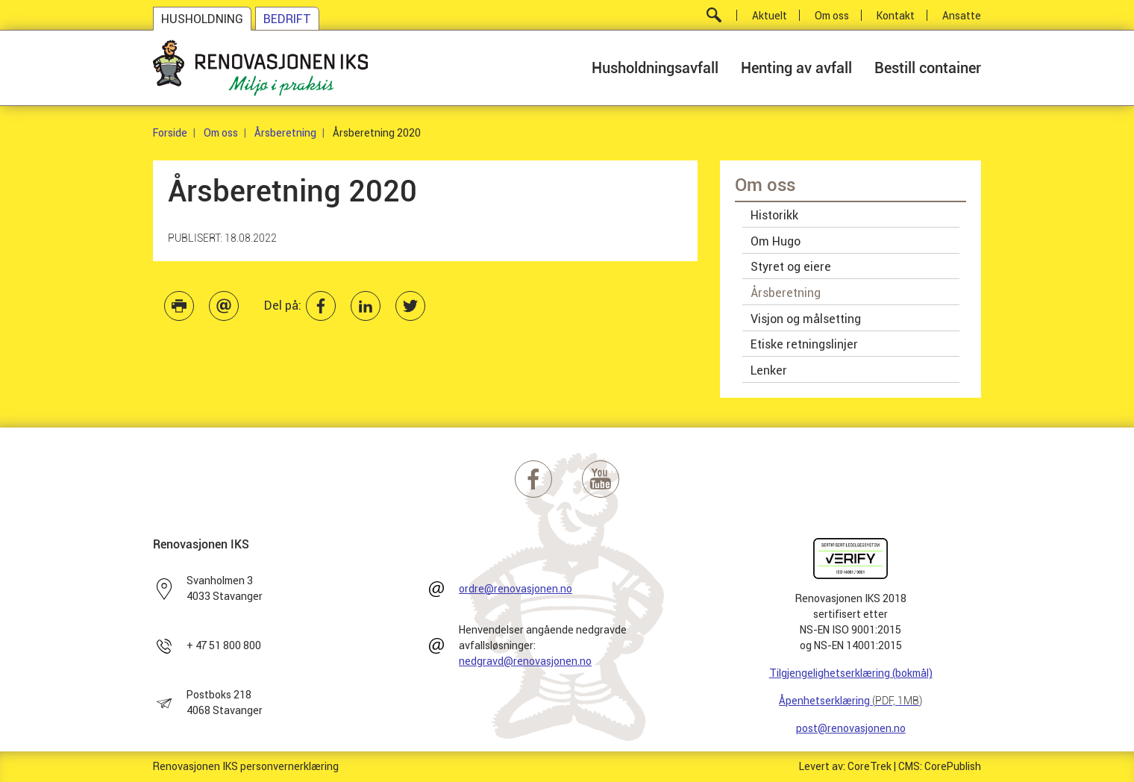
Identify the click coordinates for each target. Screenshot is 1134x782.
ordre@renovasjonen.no (515, 588)
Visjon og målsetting (806, 318)
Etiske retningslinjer (804, 344)
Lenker (769, 370)
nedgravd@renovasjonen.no (525, 661)
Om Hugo (776, 241)
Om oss (221, 133)
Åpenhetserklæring (850, 700)
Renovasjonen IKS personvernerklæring (246, 766)
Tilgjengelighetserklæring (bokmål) (851, 673)
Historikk (774, 214)
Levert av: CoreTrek (845, 766)
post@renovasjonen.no (851, 728)
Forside (170, 133)
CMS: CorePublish (939, 766)
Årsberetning (285, 133)
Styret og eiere (791, 266)
